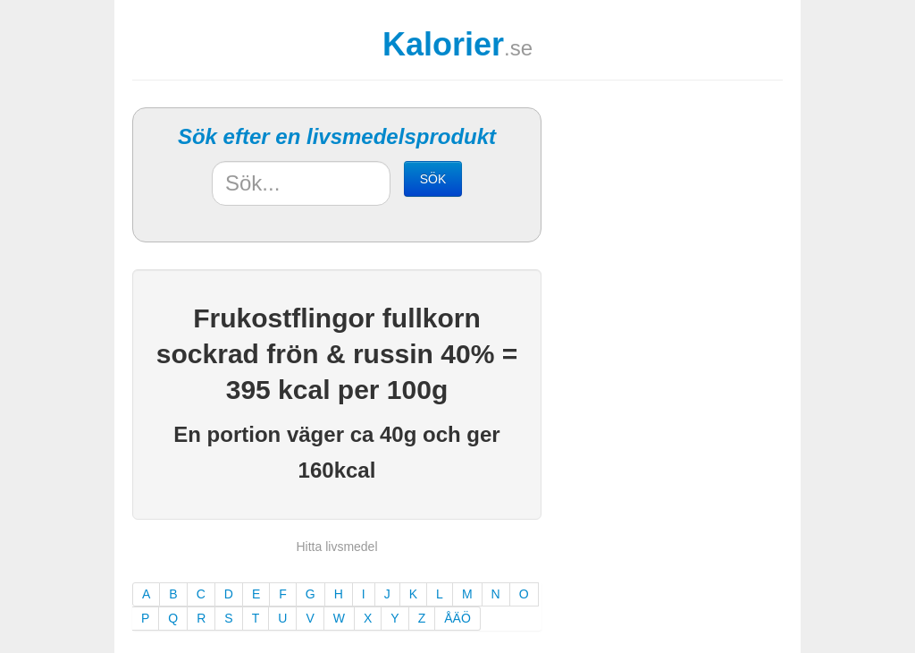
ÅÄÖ (457, 618)
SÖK (433, 179)
